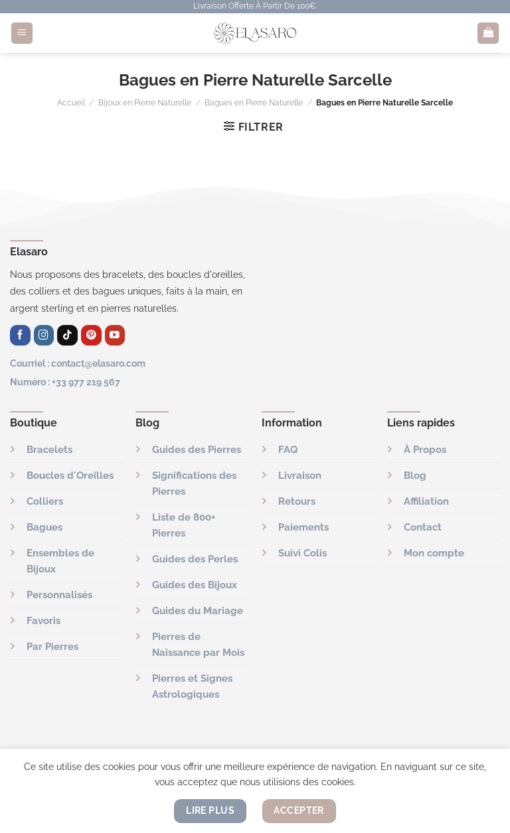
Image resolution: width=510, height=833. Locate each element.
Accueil (71, 102)
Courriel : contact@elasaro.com (77, 363)
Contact (423, 527)
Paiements (303, 527)
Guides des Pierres (196, 450)
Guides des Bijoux (194, 585)
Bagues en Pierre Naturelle (254, 102)
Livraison (299, 475)
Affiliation (426, 501)
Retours (296, 501)
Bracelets (49, 450)
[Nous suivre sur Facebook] (20, 335)
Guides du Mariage (197, 611)
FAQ (288, 450)
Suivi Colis (302, 553)
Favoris (43, 621)
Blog (415, 475)
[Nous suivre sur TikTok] (67, 335)
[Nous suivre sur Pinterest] (91, 335)
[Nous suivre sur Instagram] (44, 335)
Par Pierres (52, 647)
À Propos (425, 450)
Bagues (44, 527)
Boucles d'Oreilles (70, 475)
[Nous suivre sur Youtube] (115, 335)
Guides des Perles (195, 559)
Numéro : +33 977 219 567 (65, 381)
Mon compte (434, 553)
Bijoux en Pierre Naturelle (144, 102)
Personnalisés (59, 595)
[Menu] (22, 33)
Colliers (45, 501)
